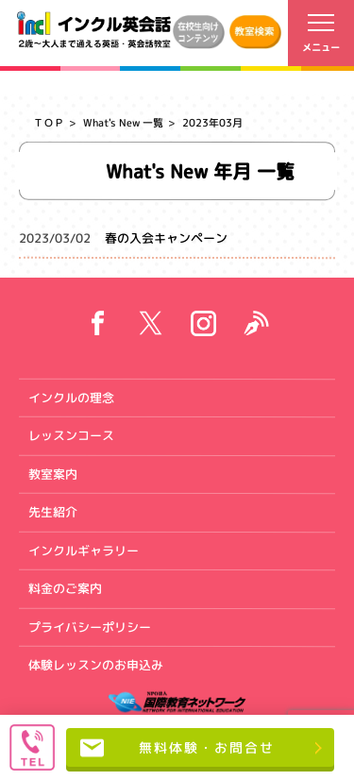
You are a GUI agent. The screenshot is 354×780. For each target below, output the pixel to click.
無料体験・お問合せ (177, 747)
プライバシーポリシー (89, 626)
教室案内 (52, 473)
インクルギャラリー (83, 549)
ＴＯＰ (48, 122)
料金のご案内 (65, 588)
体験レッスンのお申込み (95, 664)
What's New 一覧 (123, 122)
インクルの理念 (71, 396)
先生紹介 (52, 511)
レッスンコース (71, 435)
